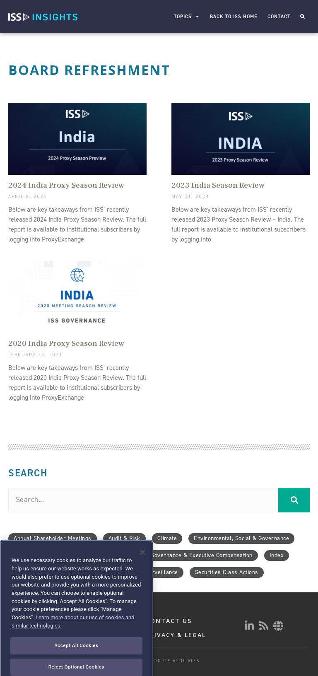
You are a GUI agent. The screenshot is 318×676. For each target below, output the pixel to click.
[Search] (294, 500)
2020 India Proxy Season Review (66, 343)
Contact (279, 16)
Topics (187, 16)
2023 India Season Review (218, 185)
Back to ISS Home (234, 16)
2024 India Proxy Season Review (66, 185)
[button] (302, 16)
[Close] (142, 573)
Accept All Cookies (76, 666)
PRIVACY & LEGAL (176, 635)
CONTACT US (169, 621)
